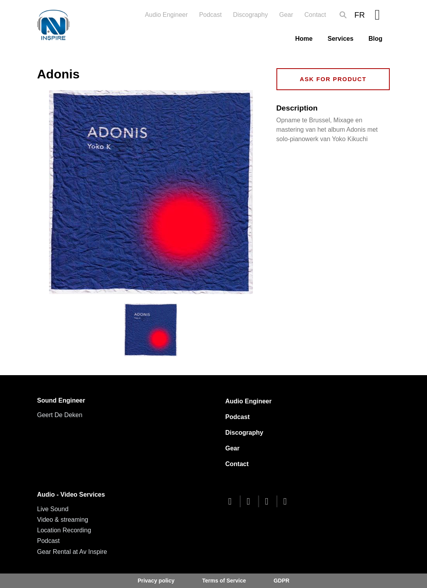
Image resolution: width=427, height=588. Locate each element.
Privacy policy (156, 580)
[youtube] (268, 501)
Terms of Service (224, 580)
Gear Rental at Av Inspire (72, 551)
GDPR (281, 580)
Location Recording (64, 530)
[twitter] (250, 501)
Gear (286, 14)
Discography (250, 14)
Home (304, 38)
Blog (376, 38)
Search (343, 14)
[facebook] (232, 501)
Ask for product (333, 79)
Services (341, 38)
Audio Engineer (166, 14)
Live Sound (53, 509)
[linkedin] (287, 501)
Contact (315, 14)
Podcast (210, 14)
